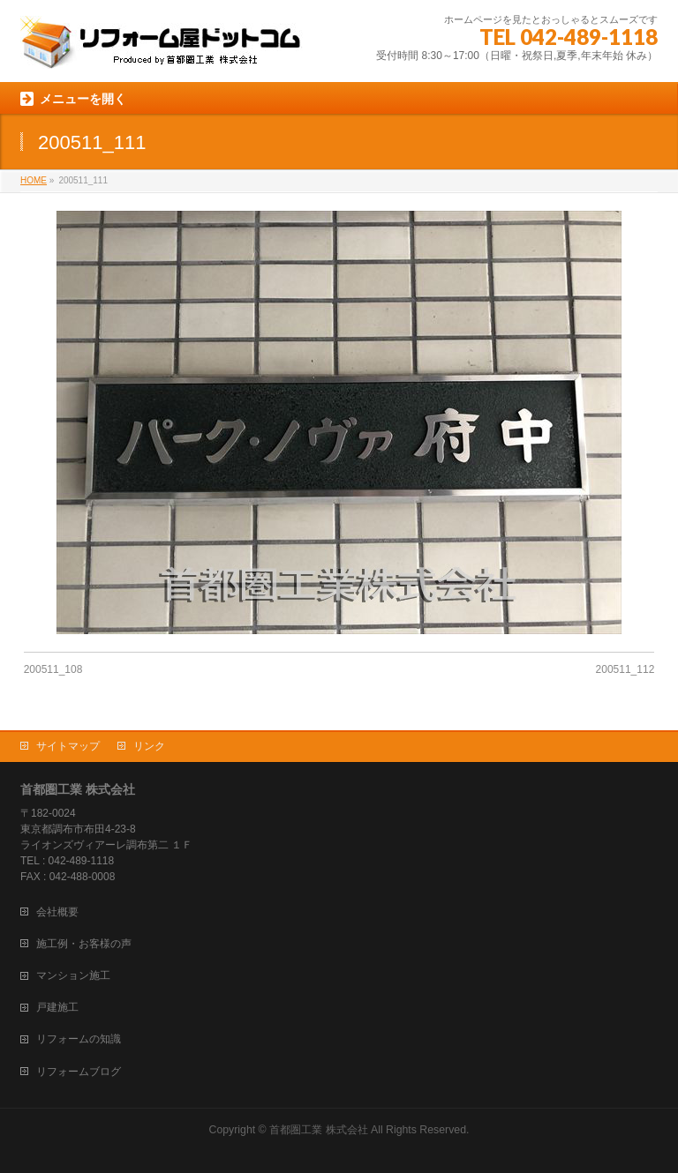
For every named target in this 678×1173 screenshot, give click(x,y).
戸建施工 (57, 1007)
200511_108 (53, 669)
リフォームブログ (78, 1071)
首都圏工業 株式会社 (318, 1130)
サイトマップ (68, 746)
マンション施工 (73, 975)
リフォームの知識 (78, 1039)
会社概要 (57, 912)
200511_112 (625, 669)
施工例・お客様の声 (84, 944)
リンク (149, 746)
